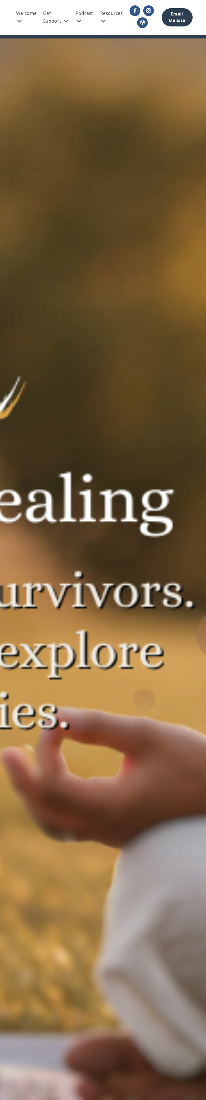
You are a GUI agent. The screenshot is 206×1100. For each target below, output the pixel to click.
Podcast (84, 17)
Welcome (26, 17)
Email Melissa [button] (177, 17)
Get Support (55, 17)
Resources (111, 17)
